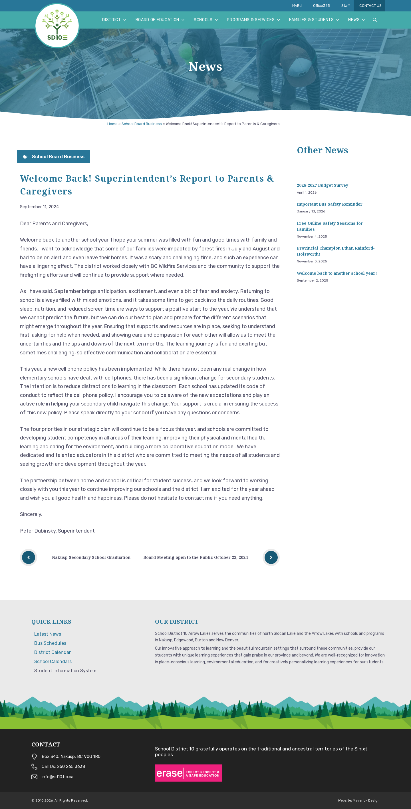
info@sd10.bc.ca (57, 776)
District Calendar (52, 652)
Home (112, 124)
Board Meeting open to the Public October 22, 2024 (195, 557)
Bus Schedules (50, 643)
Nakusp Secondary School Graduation (91, 557)
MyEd (297, 5)
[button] (375, 20)
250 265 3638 (71, 766)
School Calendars (53, 661)
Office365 (321, 5)
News (357, 20)
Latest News (47, 634)
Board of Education (160, 20)
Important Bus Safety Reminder (329, 204)
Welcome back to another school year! (337, 273)
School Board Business (142, 124)
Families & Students (314, 20)
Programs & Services (254, 20)
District (114, 20)
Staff (347, 5)
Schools (206, 20)
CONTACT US (372, 5)
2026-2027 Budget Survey (322, 185)
